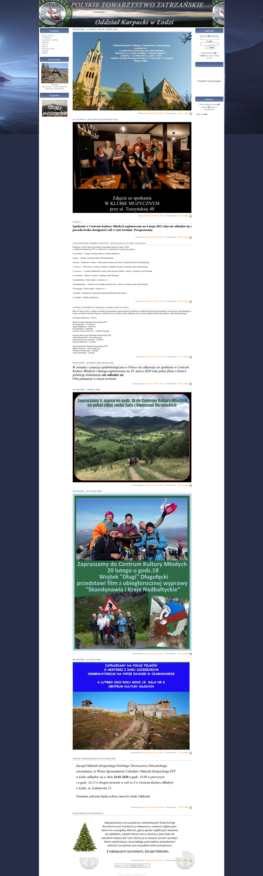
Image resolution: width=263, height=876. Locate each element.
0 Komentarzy (171, 113)
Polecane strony (48, 48)
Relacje (45, 46)
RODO (44, 53)
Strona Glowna (48, 35)
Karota (140, 113)
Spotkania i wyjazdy (50, 40)
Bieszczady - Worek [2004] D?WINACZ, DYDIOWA (54, 87)
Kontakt (45, 51)
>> (148, 866)
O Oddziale (46, 37)
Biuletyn (45, 42)
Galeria (45, 44)
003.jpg (55, 84)
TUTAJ (209, 58)
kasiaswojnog (137, 384)
